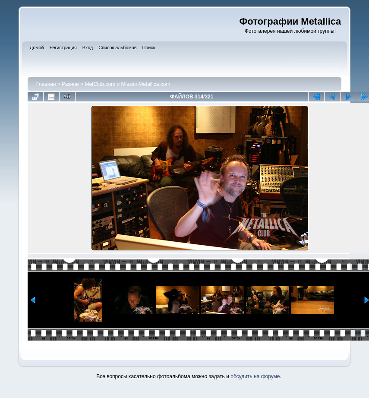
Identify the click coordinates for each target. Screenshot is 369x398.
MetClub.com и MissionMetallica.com (127, 84)
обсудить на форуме (255, 376)
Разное (70, 84)
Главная (46, 84)
